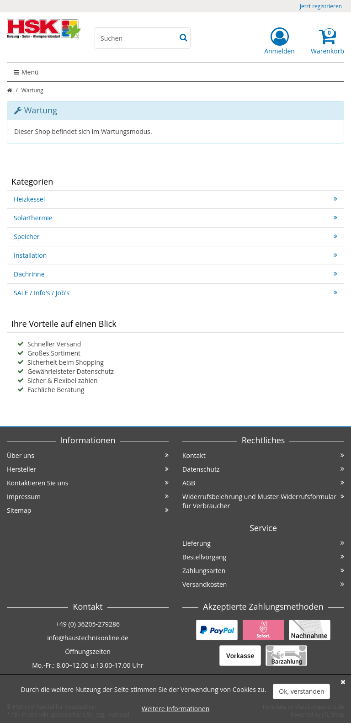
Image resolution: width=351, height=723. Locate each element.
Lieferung (263, 543)
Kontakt (263, 455)
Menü (26, 72)
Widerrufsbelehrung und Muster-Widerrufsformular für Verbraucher (263, 501)
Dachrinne (175, 274)
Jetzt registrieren (321, 6)
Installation (175, 255)
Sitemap (88, 510)
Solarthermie (175, 217)
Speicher (175, 236)
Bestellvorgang (263, 557)
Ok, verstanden (301, 691)
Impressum (88, 496)
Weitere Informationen (175, 708)
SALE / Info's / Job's (175, 292)
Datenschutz (263, 469)
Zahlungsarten (263, 570)
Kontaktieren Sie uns (88, 482)
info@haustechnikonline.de (87, 637)
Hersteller (88, 469)
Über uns (88, 455)
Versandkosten (263, 584)
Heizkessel (175, 199)
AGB (263, 482)
